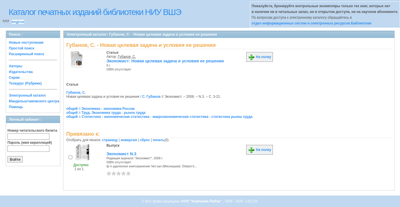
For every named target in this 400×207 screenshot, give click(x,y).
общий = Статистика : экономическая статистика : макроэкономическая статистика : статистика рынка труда (159, 117)
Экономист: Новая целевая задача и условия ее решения (165, 61)
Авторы (15, 66)
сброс (145, 140)
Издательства (21, 72)
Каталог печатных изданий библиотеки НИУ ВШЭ (95, 12)
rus (21, 22)
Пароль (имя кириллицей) (29, 143)
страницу (110, 140)
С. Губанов (151, 97)
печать (158, 140)
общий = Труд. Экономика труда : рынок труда (105, 113)
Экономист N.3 (121, 154)
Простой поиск (21, 48)
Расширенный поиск (26, 54)
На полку (259, 57)
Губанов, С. (127, 57)
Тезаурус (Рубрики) (25, 83)
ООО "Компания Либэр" (202, 201)
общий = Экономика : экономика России (100, 109)
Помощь (16, 107)
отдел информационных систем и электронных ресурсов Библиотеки (312, 23)
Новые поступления (26, 43)
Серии (14, 78)
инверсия (129, 140)
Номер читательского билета (32, 131)
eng (15, 22)
